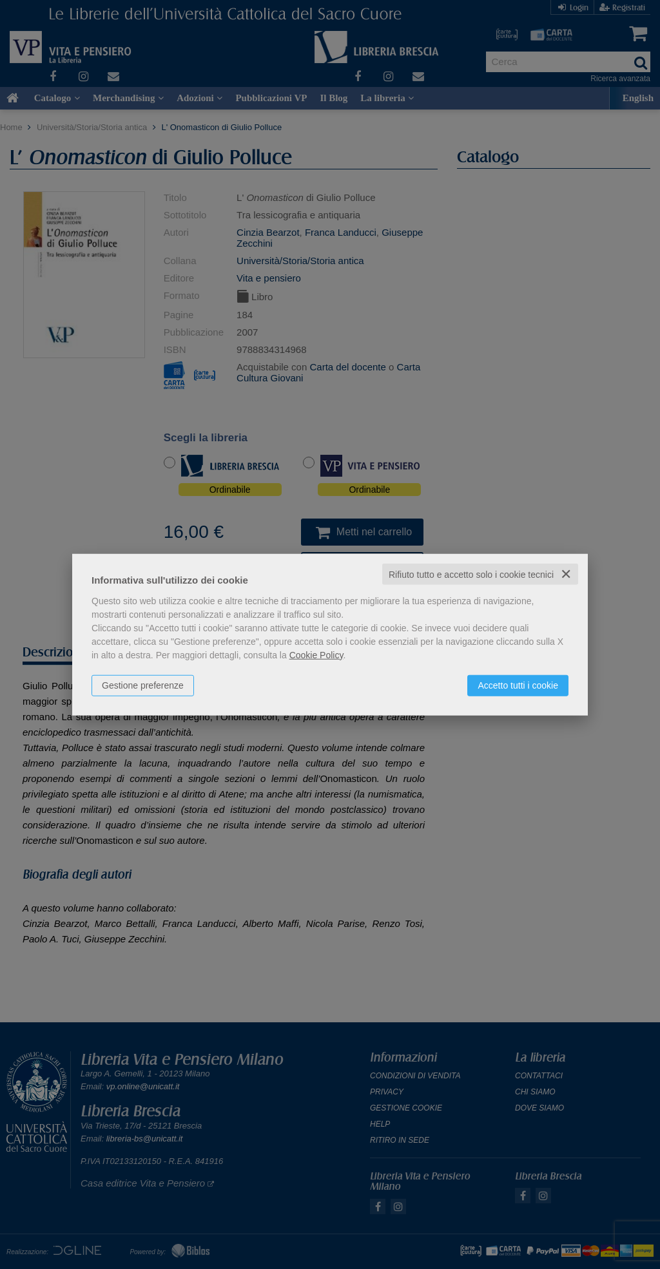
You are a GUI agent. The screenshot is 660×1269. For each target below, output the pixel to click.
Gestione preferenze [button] (143, 685)
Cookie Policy (316, 654)
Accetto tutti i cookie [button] (518, 685)
